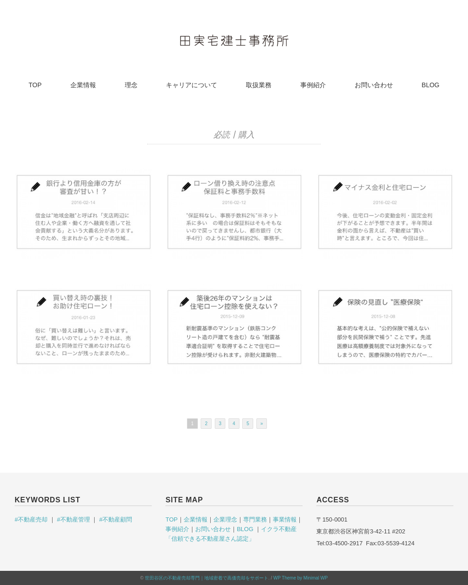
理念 (131, 85)
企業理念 (225, 519)
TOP (35, 85)
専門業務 (255, 519)
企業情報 (83, 85)
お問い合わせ (374, 85)
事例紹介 (313, 85)
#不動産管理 (73, 519)
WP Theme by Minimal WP (300, 577)
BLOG (431, 85)
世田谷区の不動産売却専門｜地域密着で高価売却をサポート (206, 577)
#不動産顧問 (114, 519)
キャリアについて (191, 85)
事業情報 (285, 519)
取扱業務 (258, 85)
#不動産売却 (32, 519)
